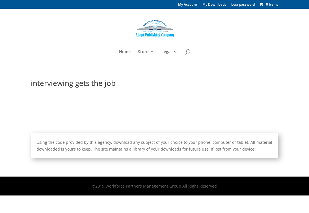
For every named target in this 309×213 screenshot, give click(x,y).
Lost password (243, 5)
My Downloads (214, 5)
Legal (166, 52)
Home (125, 52)
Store (143, 52)
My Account (187, 5)
